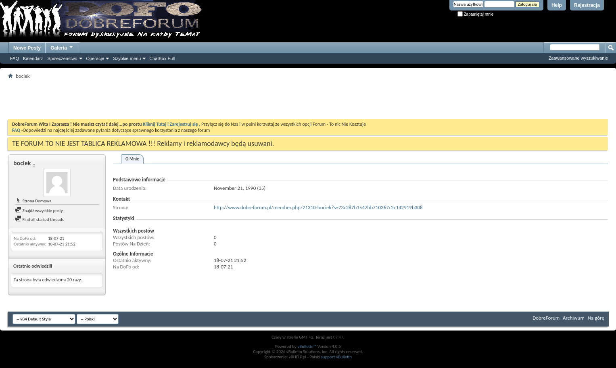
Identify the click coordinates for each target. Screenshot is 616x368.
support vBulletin (336, 357)
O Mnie (132, 159)
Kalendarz (33, 58)
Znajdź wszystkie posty (39, 210)
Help (556, 5)
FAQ (14, 58)
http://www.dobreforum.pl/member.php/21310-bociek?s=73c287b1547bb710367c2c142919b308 (318, 207)
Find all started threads (39, 219)
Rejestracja (587, 5)
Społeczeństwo (62, 58)
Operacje (95, 58)
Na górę (596, 318)
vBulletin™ (306, 346)
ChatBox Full (162, 58)
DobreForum (546, 318)
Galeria (62, 47)
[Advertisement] (308, 99)
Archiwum (574, 318)
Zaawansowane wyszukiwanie (578, 58)
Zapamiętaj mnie (475, 14)
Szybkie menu (127, 58)
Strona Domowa (33, 201)
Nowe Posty (27, 48)
